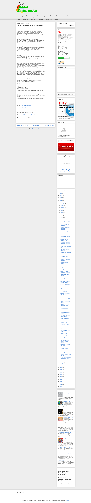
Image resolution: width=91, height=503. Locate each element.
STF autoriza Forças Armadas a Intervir (64, 257)
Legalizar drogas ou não (68, 417)
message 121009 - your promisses (65, 447)
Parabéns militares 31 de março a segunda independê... (65, 228)
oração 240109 (61, 460)
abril (62, 215)
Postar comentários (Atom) (37, 128)
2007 (61, 384)
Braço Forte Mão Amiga (65, 326)
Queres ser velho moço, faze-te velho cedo (65, 328)
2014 (61, 372)
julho (62, 210)
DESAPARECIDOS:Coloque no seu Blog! (66, 170)
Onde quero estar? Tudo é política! (65, 453)
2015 (61, 371)
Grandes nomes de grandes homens (64, 308)
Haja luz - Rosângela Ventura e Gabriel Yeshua (64, 341)
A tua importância (63, 291)
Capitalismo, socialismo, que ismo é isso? (65, 282)
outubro (62, 205)
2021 (61, 197)
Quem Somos (25, 19)
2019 (61, 200)
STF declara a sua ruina (65, 277)
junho (62, 212)
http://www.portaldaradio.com (22, 107)
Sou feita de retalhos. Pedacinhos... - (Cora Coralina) (68, 440)
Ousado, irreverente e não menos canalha (65, 240)
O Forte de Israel (67, 409)
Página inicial (36, 125)
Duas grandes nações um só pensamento (65, 232)
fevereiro (62, 362)
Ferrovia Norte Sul (64, 244)
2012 (61, 376)
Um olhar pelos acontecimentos (64, 310)
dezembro (63, 202)
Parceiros (56, 19)
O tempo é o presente (68, 401)
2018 (61, 365)
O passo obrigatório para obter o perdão (68, 393)
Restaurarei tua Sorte (64, 318)
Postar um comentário (23, 120)
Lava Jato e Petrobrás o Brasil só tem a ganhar (65, 254)
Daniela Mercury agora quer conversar (64, 336)
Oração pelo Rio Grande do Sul (64, 432)
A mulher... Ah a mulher (65, 284)
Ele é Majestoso (63, 359)
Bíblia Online (49, 19)
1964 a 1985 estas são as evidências (65, 234)
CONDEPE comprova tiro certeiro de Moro (65, 348)
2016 (61, 369)
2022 (61, 195)
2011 (61, 377)
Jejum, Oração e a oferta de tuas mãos (65, 294)
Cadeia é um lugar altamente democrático (65, 272)
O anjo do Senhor (63, 333)
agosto (62, 208)
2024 (61, 192)
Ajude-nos (33, 19)
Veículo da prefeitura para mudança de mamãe (65, 358)
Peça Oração (40, 19)
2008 (61, 383)
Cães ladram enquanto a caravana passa (65, 305)
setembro (63, 207)
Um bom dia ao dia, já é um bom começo (65, 222)
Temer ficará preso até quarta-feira (64, 250)
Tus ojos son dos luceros (65, 324)
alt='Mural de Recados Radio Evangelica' (66, 80)
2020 (61, 198)
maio (62, 214)
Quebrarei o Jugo (63, 322)
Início (19, 19)
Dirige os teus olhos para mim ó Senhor (65, 316)
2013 (61, 374)
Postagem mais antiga (49, 125)
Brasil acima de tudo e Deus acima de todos (65, 287)
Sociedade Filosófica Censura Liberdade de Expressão (65, 266)
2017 (61, 367)
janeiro (62, 363)
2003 (61, 386)
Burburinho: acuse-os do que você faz (65, 237)
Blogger (67, 500)
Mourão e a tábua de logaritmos (64, 225)
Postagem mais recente (22, 125)
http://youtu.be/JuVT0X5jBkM (26, 105)
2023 (61, 193)
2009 (61, 381)
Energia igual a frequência (65, 252)
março (62, 217)
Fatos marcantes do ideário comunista (64, 320)
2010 (61, 379)
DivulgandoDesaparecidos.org (66, 171)
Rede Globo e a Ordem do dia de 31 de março (65, 219)
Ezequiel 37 (62, 352)
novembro (63, 203)
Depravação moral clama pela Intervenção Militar (65, 243)
